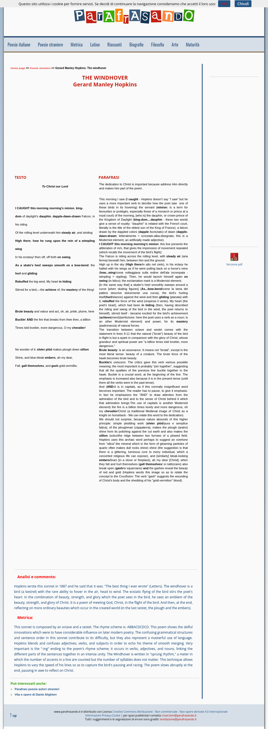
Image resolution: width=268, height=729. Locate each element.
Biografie (136, 44)
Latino (95, 44)
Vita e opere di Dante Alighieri (36, 694)
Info (224, 3)
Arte (175, 44)
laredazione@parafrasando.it (178, 719)
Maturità (192, 44)
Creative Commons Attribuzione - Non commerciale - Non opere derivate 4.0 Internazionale (170, 711)
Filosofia (157, 44)
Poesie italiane (19, 44)
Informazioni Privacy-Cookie (102, 715)
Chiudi (243, 3)
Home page (18, 68)
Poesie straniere (50, 44)
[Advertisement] (108, 60)
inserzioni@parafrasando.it (179, 715)
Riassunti (114, 44)
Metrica (76, 44)
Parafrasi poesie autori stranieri (37, 689)
